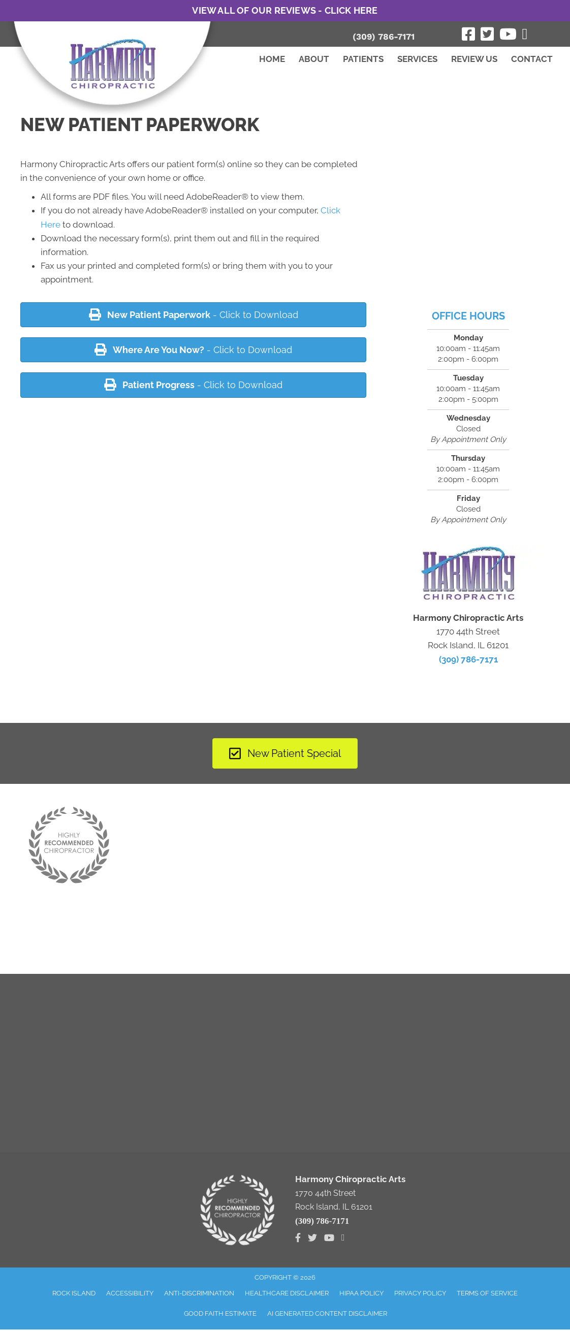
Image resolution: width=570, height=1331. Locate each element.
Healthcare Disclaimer (287, 1293)
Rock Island (74, 1293)
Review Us (474, 59)
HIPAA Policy (361, 1293)
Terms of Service (487, 1293)
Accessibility (129, 1293)
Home (272, 59)
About (314, 59)
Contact (532, 59)
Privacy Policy (420, 1293)
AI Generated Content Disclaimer (327, 1313)
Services (417, 59)
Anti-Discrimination (199, 1293)
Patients (363, 59)
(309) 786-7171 (384, 36)
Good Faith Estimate (220, 1313)
